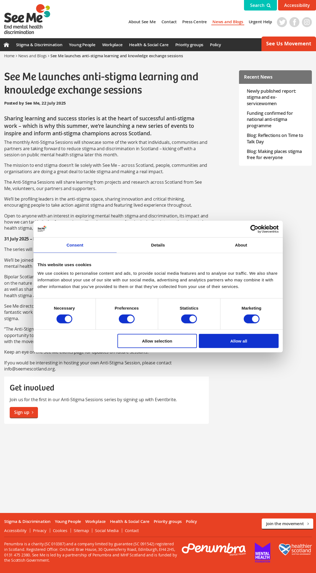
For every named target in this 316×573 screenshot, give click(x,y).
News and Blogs (227, 22)
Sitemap (81, 530)
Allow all (238, 341)
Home (9, 55)
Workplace (112, 45)
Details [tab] (158, 244)
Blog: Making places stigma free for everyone (274, 154)
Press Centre (194, 22)
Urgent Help (260, 22)
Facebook (294, 22)
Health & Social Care (148, 45)
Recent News (258, 77)
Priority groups (189, 45)
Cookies (60, 530)
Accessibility (297, 5)
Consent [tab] (74, 244)
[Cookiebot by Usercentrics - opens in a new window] (254, 229)
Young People (82, 45)
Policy (215, 45)
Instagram (307, 22)
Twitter (282, 22)
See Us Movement (288, 43)
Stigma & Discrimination (39, 45)
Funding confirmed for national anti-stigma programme (270, 119)
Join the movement (287, 524)
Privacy (39, 530)
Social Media (106, 530)
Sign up (24, 412)
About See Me (142, 22)
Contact (169, 22)
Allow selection (157, 341)
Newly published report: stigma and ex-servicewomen (271, 97)
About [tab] (241, 244)
